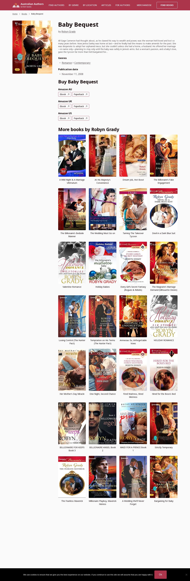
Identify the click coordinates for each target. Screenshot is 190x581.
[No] (186, 574)
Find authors (56, 5)
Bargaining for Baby (163, 501)
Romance (67, 62)
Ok (160, 574)
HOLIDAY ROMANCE (164, 340)
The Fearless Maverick (72, 501)
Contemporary (82, 62)
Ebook (63, 94)
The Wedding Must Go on (102, 233)
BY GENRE (74, 5)
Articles (106, 5)
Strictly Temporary (164, 447)
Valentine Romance (72, 286)
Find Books (167, 5)
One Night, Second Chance (103, 393)
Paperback (79, 94)
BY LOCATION (90, 5)
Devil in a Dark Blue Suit (163, 233)
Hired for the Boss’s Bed (164, 393)
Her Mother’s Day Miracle (72, 393)
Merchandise (144, 5)
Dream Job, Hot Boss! (133, 179)
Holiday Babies (102, 286)
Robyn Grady (68, 31)
